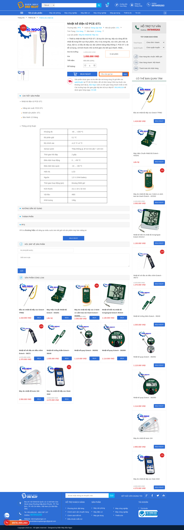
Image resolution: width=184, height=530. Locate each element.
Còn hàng (79, 31)
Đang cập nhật (96, 28)
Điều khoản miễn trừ (74, 519)
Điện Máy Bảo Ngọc (65, 528)
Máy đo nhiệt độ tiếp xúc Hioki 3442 (59, 392)
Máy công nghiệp (70, 13)
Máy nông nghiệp (100, 13)
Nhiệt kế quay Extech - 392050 (114, 350)
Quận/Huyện (138, 48)
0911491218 (119, 87)
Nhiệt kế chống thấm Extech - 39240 (58, 351)
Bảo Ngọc (93, 85)
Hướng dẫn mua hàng (123, 5)
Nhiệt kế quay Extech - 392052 (86, 350)
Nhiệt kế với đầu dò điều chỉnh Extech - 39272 (31, 351)
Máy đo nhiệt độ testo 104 (29, 391)
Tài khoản (144, 508)
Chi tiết (93, 90)
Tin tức (137, 13)
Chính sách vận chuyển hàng (78, 512)
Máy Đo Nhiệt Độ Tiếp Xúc (88, 35)
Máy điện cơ (85, 13)
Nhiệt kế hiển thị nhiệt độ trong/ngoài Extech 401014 (112, 311)
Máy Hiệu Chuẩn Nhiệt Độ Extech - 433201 (57, 311)
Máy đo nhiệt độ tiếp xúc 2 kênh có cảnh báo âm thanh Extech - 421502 (86, 312)
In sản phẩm (114, 54)
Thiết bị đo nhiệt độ (46, 18)
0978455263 (158, 5)
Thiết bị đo (128, 13)
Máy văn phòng (55, 13)
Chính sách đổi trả (74, 515)
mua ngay (73, 238)
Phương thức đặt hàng (75, 508)
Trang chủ (21, 18)
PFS (79, 28)
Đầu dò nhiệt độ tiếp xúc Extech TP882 (31, 311)
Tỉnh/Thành (138, 43)
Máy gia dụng (115, 13)
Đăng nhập (138, 6)
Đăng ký (137, 4)
